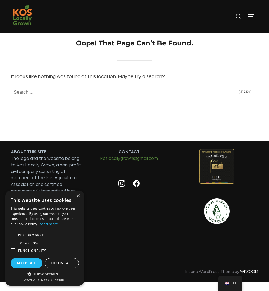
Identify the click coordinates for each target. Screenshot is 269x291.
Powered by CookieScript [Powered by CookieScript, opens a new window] (45, 280)
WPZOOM (249, 281)
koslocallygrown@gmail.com (129, 168)
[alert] (44, 238)
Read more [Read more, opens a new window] (48, 224)
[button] (45, 274)
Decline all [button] (62, 263)
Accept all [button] (26, 263)
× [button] (78, 196)
